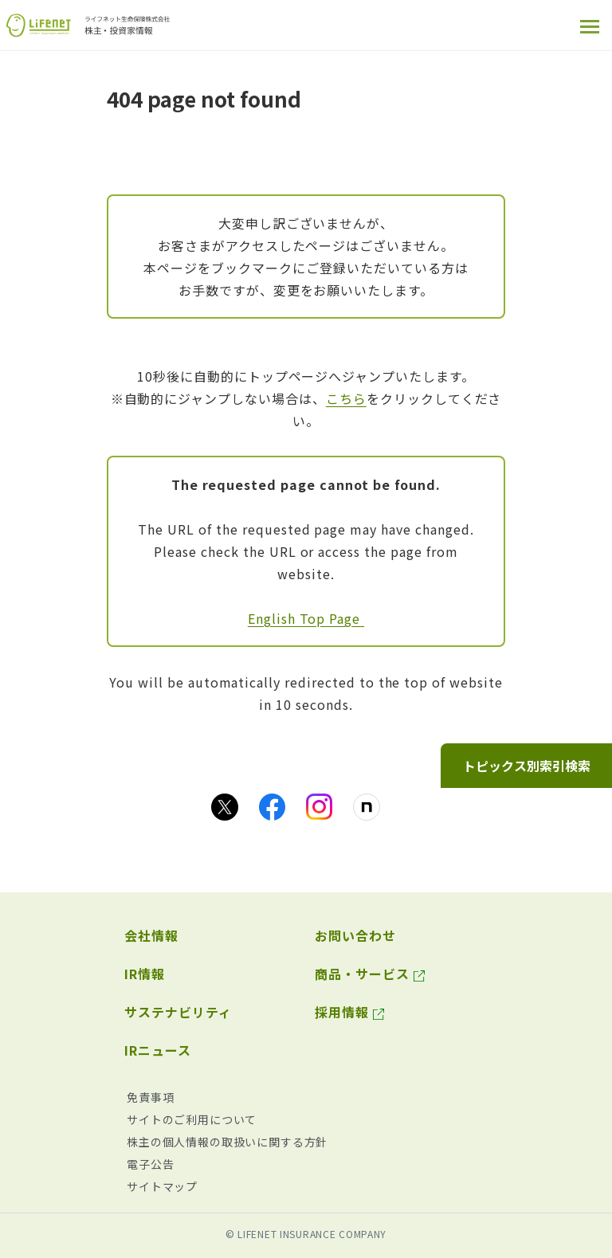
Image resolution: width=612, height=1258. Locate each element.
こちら (346, 398)
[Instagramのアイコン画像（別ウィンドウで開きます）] (319, 807)
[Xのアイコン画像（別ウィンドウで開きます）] (224, 807)
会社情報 (151, 935)
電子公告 (150, 1164)
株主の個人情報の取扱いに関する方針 (227, 1142)
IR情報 (144, 973)
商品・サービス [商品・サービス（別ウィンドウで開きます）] (362, 973)
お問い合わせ (355, 935)
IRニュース (157, 1050)
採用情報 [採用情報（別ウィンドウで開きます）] (342, 1011)
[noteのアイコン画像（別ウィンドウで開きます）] (366, 807)
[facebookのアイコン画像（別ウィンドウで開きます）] (272, 807)
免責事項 (150, 1097)
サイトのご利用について (192, 1119)
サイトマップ (162, 1186)
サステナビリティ (178, 1011)
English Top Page (306, 618)
